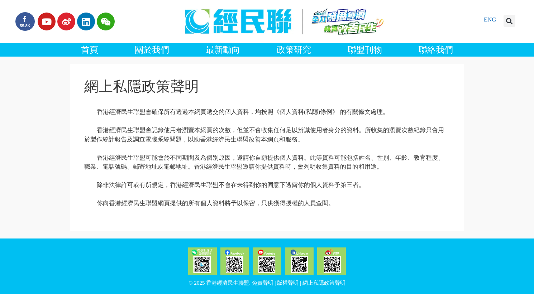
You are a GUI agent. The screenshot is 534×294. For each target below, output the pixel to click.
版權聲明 (288, 283)
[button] (509, 21)
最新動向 (223, 49)
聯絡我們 (436, 49)
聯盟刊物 (365, 49)
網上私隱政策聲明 (323, 283)
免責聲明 (262, 283)
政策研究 (294, 49)
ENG (490, 19)
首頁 (89, 49)
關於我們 (152, 49)
